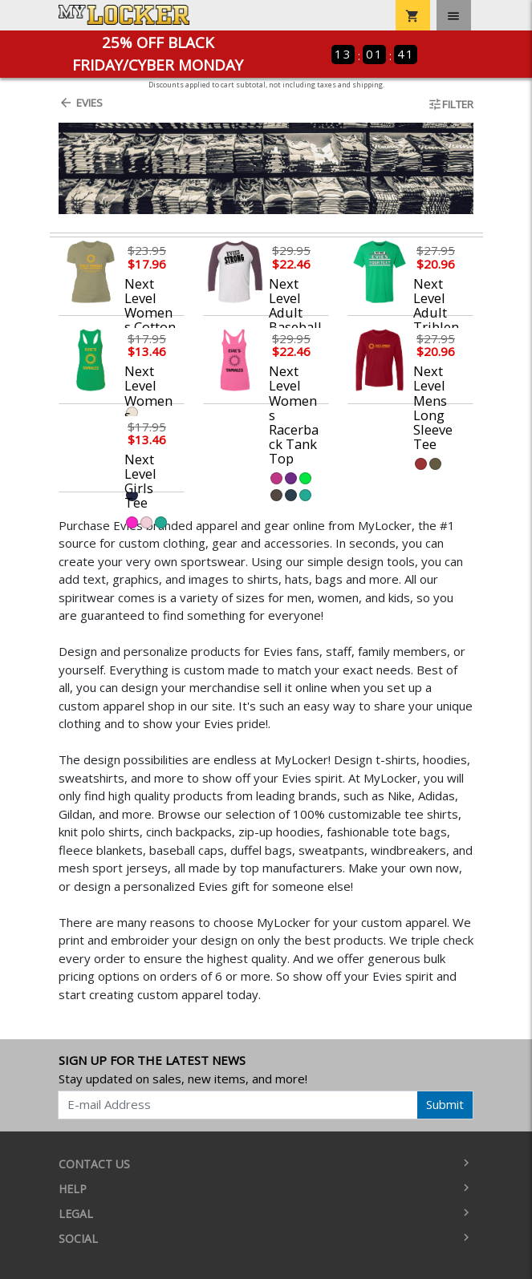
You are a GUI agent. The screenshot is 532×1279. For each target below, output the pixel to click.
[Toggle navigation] (454, 15)
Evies (81, 102)
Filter (450, 104)
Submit (445, 1104)
